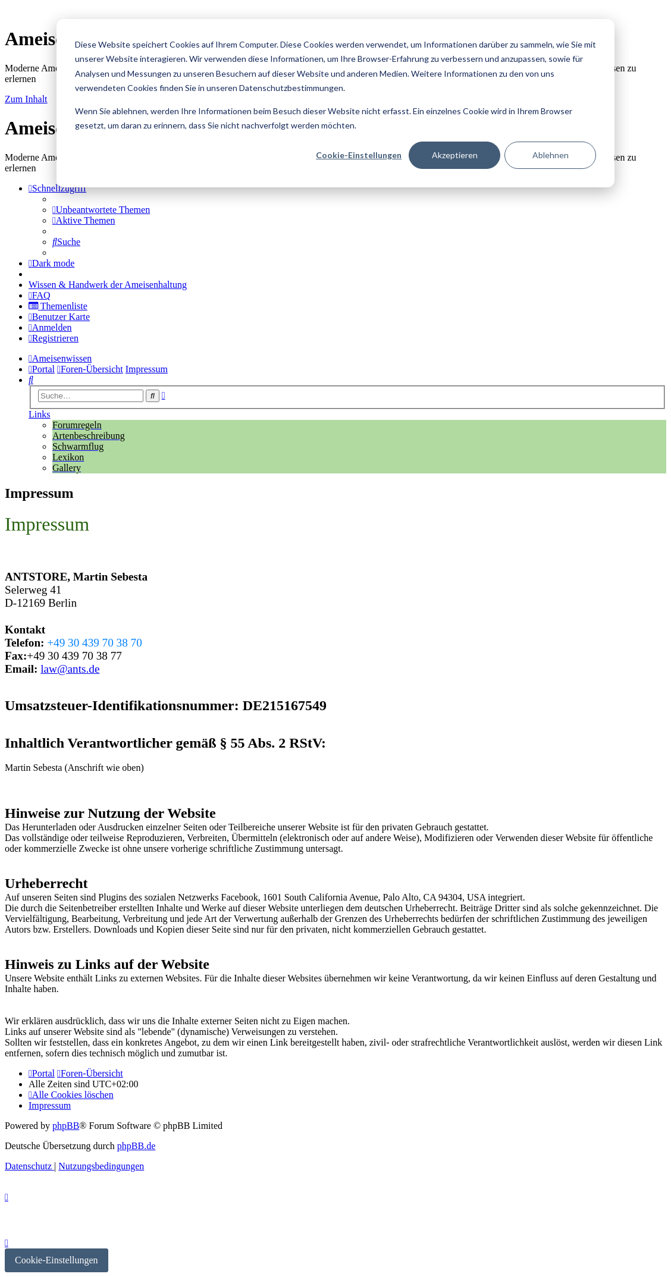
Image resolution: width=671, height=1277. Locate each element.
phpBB (65, 1126)
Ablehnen (550, 155)
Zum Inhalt (26, 99)
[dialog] (335, 103)
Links (39, 414)
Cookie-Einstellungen (359, 155)
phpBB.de (136, 1146)
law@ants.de (69, 669)
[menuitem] (101, 210)
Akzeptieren (455, 155)
